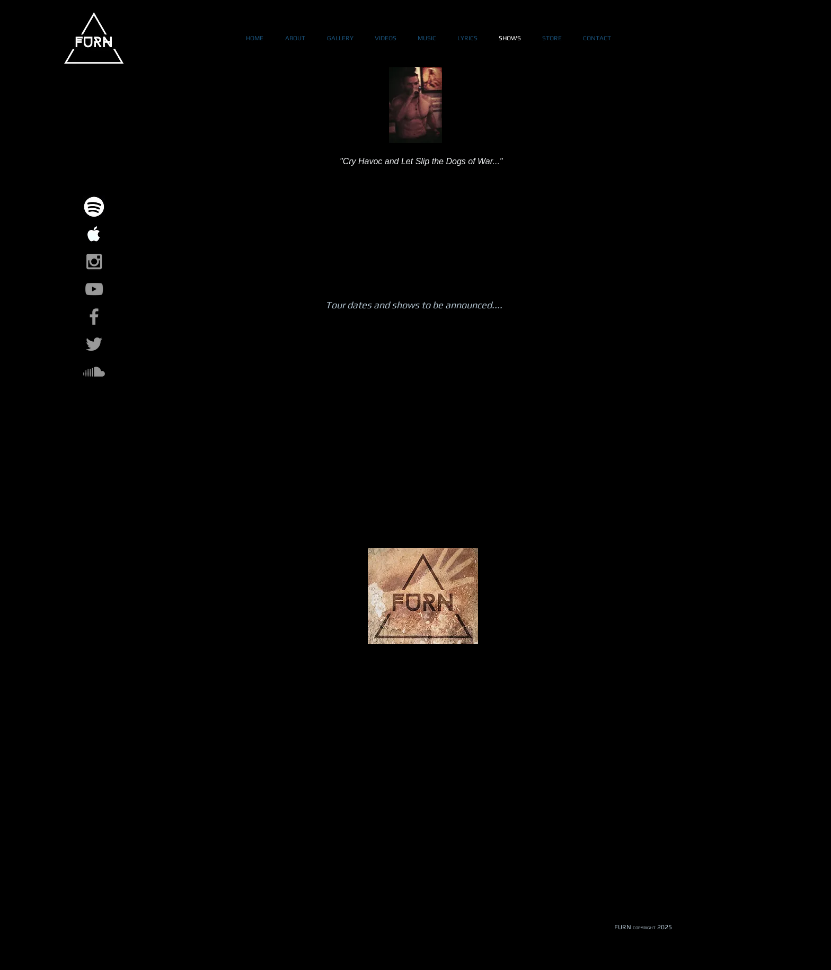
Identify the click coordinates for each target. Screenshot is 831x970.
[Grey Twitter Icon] (94, 344)
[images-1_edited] (94, 234)
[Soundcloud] (94, 371)
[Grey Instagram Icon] (94, 261)
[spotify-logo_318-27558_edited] (94, 206)
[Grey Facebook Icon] (94, 316)
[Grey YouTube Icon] (94, 289)
